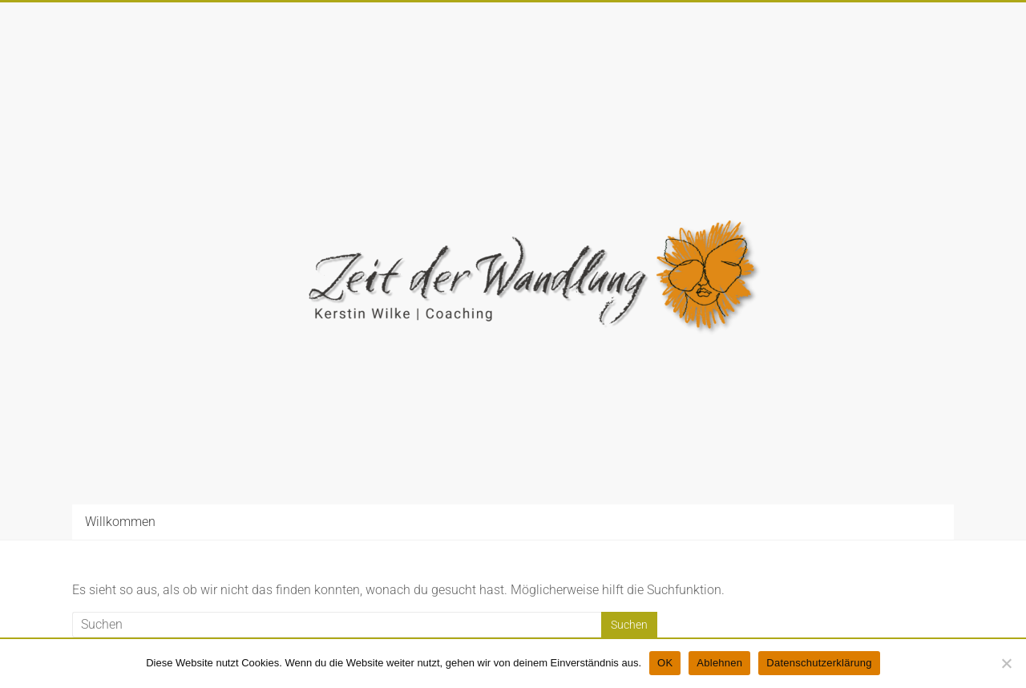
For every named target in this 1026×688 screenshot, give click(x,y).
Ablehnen (719, 663)
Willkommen (120, 521)
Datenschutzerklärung (818, 663)
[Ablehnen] (1006, 663)
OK (665, 663)
